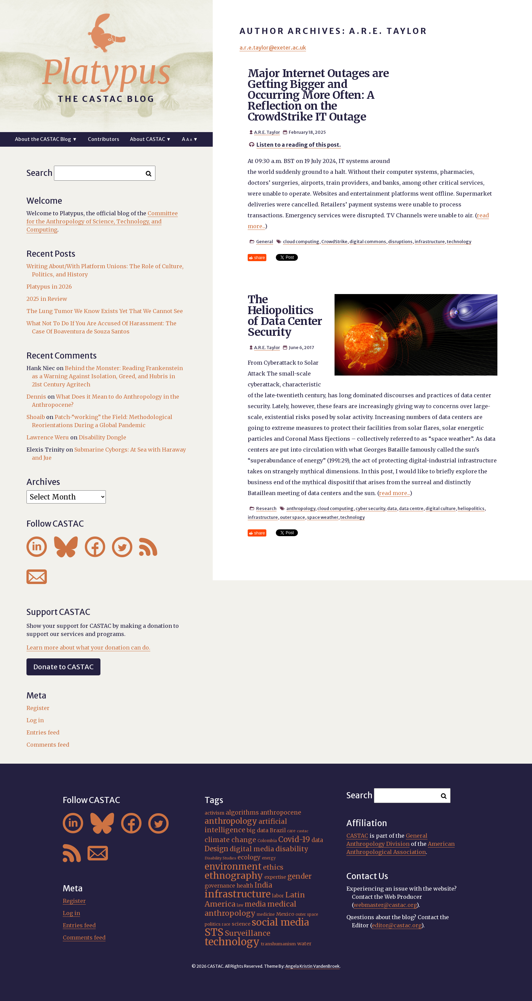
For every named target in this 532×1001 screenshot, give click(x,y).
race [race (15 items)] (226, 924)
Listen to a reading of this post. (298, 144)
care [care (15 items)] (291, 831)
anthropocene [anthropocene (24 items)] (280, 812)
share (259, 257)
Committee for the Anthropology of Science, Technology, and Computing (102, 221)
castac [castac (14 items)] (302, 831)
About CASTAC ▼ (150, 139)
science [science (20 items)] (241, 924)
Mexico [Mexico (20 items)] (285, 914)
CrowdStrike (334, 241)
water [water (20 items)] (304, 944)
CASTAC (357, 835)
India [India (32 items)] (263, 885)
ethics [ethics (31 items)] (273, 867)
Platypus (106, 72)
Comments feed (47, 744)
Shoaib (35, 417)
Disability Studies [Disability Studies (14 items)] (220, 858)
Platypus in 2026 (49, 286)
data (392, 508)
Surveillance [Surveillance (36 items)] (247, 933)
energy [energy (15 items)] (269, 858)
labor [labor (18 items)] (278, 896)
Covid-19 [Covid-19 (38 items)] (294, 839)
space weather (322, 517)
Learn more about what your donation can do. (88, 647)
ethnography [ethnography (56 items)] (234, 875)
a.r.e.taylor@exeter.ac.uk (273, 47)
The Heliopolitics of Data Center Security (285, 316)
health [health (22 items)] (244, 885)
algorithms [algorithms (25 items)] (242, 812)
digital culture (440, 508)
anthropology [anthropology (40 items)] (231, 821)
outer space (292, 517)
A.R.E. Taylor (267, 132)
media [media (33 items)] (255, 904)
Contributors (103, 139)
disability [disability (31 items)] (292, 848)
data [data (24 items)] (317, 840)
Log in (35, 720)
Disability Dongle (102, 437)
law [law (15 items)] (240, 905)
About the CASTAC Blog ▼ (46, 139)
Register (38, 708)
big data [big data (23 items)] (257, 830)
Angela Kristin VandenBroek (312, 966)
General (264, 241)
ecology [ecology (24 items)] (249, 857)
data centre (411, 508)
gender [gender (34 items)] (299, 876)
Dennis (36, 396)
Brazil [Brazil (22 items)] (278, 830)
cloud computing (301, 241)
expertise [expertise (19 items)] (275, 877)
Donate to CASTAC (63, 666)
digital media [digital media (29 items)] (252, 849)
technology (459, 241)
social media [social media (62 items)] (280, 922)
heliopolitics (471, 508)
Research (266, 508)
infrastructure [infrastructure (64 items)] (238, 894)
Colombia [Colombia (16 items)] (267, 840)
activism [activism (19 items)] (214, 813)
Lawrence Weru (47, 437)
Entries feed (42, 732)
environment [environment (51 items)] (233, 866)
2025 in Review (46, 298)
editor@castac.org (396, 925)
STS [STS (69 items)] (214, 932)
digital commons (367, 241)
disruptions (400, 241)
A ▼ (190, 139)
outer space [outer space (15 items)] (307, 914)
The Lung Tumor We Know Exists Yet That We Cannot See (104, 311)
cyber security (370, 508)
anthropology (300, 508)
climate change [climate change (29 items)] (230, 840)
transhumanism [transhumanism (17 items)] (278, 944)
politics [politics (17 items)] (213, 924)
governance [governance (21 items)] (220, 885)
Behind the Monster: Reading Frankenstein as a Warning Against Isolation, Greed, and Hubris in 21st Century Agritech (107, 376)
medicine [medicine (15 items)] (266, 914)
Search (39, 173)
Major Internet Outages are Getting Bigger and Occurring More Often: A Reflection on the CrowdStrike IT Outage (318, 95)
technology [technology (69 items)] (232, 941)
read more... (394, 493)
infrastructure (430, 241)
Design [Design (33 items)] (216, 848)
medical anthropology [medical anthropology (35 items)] (251, 908)
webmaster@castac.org (385, 905)
